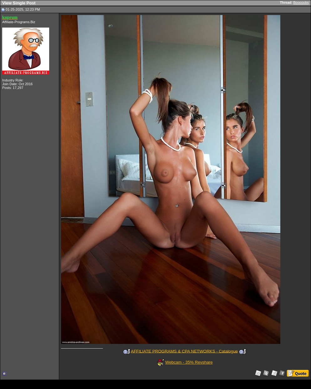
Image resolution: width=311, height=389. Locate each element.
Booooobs (301, 2)
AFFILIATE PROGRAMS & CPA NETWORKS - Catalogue (184, 351)
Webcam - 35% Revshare (189, 362)
